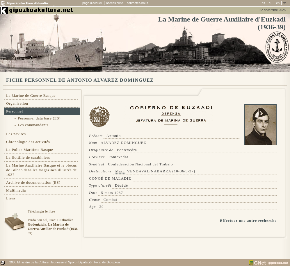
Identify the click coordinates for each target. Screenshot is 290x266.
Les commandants (33, 125)
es (263, 3)
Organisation (17, 103)
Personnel (14, 111)
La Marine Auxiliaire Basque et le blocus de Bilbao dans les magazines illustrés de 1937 (41, 170)
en (278, 3)
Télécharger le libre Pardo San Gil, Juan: (53, 222)
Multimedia (16, 190)
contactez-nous (137, 3)
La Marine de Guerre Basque (31, 95)
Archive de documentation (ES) (33, 182)
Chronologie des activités (28, 142)
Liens (11, 198)
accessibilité (114, 3)
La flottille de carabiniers (28, 157)
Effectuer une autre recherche (248, 220)
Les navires (16, 134)
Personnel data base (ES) (39, 118)
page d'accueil (92, 3)
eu (270, 3)
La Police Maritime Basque (29, 149)
